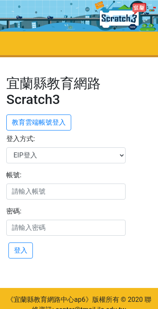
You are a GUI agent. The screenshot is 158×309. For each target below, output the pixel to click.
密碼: (13, 211)
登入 (20, 250)
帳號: (13, 175)
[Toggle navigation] (18, 43)
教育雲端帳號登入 (39, 122)
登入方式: (20, 139)
